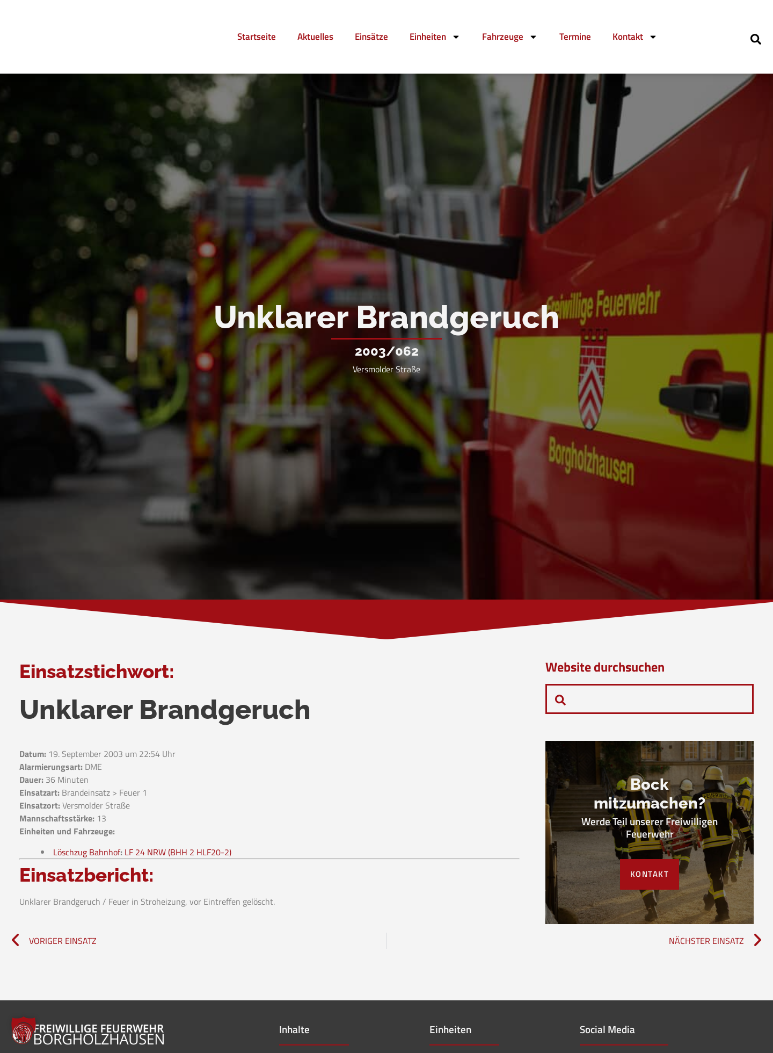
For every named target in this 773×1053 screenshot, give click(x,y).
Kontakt (635, 37)
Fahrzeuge (510, 37)
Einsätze (371, 37)
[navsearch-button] (756, 38)
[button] (23, 1029)
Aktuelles (315, 37)
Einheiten (435, 37)
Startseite (256, 37)
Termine (575, 37)
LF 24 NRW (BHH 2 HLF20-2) (178, 854)
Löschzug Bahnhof (86, 854)
